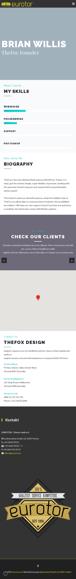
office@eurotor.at (12, 453)
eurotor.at (17, 572)
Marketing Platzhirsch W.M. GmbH (55, 572)
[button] (5, 573)
